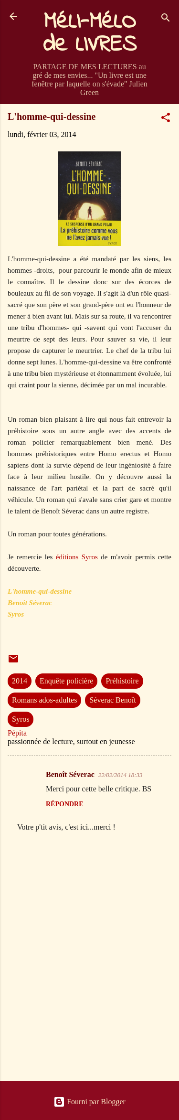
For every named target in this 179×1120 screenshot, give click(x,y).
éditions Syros (77, 557)
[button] (165, 119)
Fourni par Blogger (89, 1102)
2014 (19, 681)
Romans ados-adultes (44, 700)
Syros (20, 719)
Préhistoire (121, 681)
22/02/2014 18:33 (120, 775)
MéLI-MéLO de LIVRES (90, 33)
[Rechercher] (165, 19)
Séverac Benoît (112, 700)
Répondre (65, 804)
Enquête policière (66, 681)
